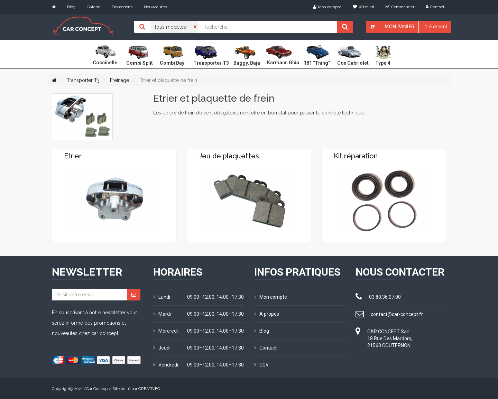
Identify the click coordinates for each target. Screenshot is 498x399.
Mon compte (327, 6)
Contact (435, 6)
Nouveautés (155, 6)
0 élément (435, 26)
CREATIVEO (149, 388)
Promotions (122, 6)
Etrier (73, 156)
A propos (266, 314)
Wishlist (363, 6)
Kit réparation (356, 156)
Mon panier (399, 26)
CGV (261, 365)
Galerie (93, 6)
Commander (400, 6)
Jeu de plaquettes (229, 156)
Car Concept (97, 388)
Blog (71, 6)
